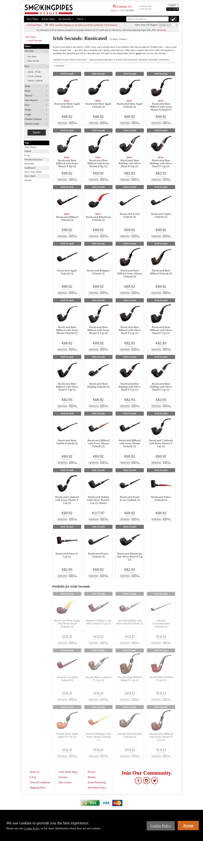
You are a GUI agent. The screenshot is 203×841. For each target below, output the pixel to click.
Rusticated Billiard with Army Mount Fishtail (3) (98, 443)
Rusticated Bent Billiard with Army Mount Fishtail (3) (161, 106)
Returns (92, 777)
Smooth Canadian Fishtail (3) (67, 679)
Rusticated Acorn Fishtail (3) (130, 215)
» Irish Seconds (34, 40)
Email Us (114, 10)
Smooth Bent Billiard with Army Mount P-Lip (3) (161, 736)
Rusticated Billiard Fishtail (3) (67, 218)
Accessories (65, 18)
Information (161, 30)
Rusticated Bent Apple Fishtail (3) (67, 105)
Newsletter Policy (97, 787)
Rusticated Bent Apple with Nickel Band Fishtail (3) (67, 623)
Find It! (36, 132)
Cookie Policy (32, 828)
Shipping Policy (38, 787)
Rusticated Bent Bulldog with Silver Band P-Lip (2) (130, 163)
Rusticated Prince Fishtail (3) (98, 555)
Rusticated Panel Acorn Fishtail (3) (130, 498)
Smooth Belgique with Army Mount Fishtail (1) (98, 736)
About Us (34, 772)
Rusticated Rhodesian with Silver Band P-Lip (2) (129, 556)
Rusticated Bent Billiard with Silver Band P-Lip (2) (130, 330)
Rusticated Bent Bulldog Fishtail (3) (98, 385)
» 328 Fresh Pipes (34, 25)
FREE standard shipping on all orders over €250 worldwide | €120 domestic (83, 25)
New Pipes (32, 18)
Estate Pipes (48, 18)
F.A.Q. (33, 777)
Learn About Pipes (68, 772)
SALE (81, 18)
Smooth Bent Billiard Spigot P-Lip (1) (129, 679)
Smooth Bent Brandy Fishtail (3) (130, 735)
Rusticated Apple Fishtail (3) (161, 215)
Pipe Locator (65, 782)
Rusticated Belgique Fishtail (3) (98, 272)
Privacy (91, 772)
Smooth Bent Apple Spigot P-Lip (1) (67, 735)
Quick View (62, 123)
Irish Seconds (67, 74)
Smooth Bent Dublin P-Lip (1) (161, 679)
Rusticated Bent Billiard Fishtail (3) (161, 272)
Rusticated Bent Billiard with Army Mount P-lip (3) (67, 163)
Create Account (145, 9)
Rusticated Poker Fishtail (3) (161, 498)
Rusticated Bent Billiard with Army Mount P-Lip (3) (98, 330)
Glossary (63, 777)
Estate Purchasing (97, 782)
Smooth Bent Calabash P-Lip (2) (98, 679)
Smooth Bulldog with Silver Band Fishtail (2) (129, 622)
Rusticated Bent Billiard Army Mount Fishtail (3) (129, 273)
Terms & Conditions (40, 782)
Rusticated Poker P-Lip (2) (67, 555)
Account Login (145, 6)
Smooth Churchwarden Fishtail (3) (161, 623)
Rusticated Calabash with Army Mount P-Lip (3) (161, 443)
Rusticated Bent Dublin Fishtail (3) (67, 442)
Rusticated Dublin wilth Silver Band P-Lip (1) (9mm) (98, 500)
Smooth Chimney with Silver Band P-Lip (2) (98, 622)
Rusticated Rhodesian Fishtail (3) (98, 218)
